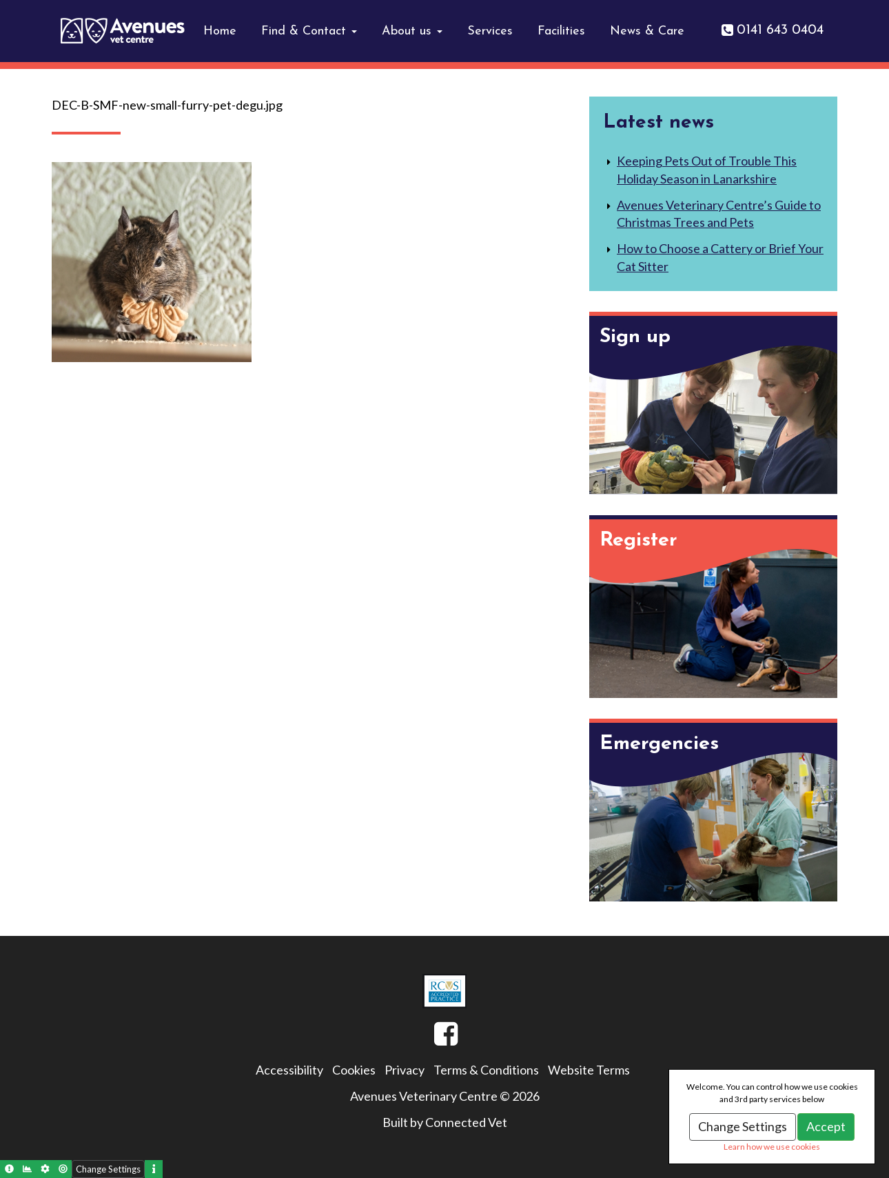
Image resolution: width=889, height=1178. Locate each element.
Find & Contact (309, 31)
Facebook (434, 1039)
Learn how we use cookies (772, 1146)
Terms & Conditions (486, 1069)
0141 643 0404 (780, 30)
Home (219, 31)
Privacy (405, 1069)
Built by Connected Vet (444, 1122)
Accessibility (289, 1069)
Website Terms (589, 1069)
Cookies (354, 1069)
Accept (826, 1126)
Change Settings (742, 1126)
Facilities (561, 31)
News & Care (647, 31)
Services (490, 31)
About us (412, 31)
